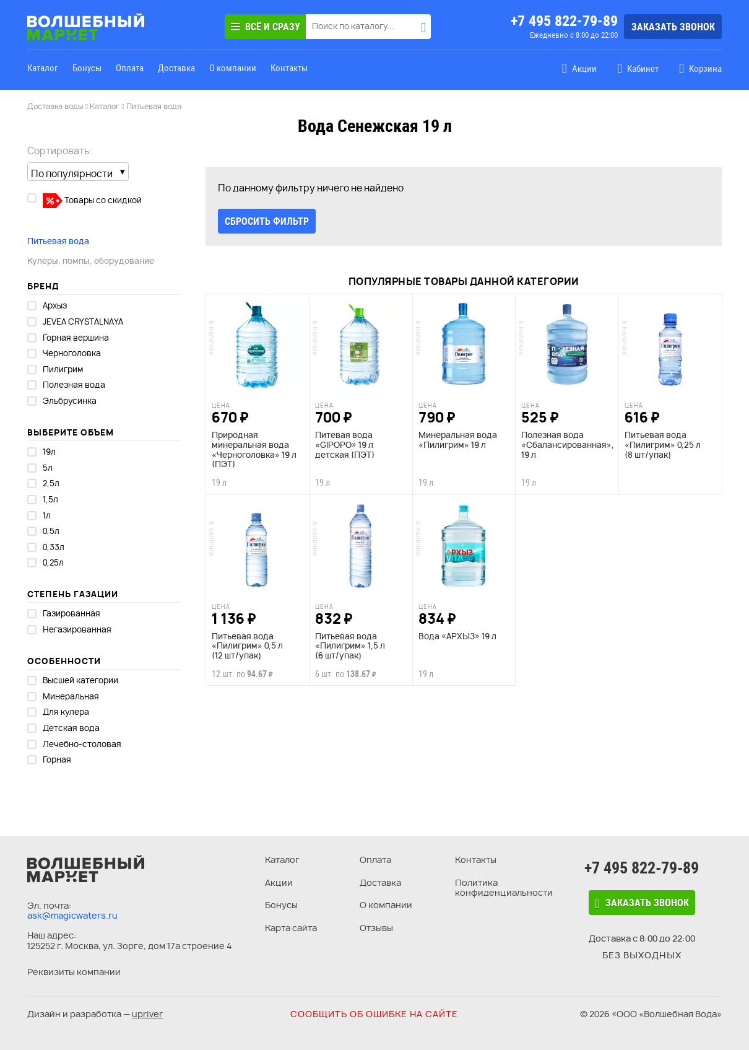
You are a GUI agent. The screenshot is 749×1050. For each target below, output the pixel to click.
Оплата (130, 68)
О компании (232, 68)
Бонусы (87, 68)
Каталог (42, 68)
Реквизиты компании (74, 972)
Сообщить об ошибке (374, 1014)
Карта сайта (291, 928)
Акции (279, 882)
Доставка (176, 68)
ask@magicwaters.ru (72, 915)
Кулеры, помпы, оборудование (90, 260)
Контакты (289, 68)
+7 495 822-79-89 (564, 21)
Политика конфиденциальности (504, 888)
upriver (147, 1014)
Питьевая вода (58, 241)
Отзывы (376, 928)
